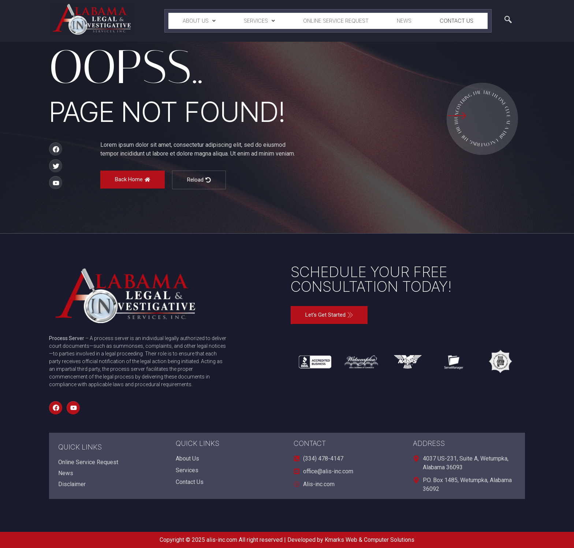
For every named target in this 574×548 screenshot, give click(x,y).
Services (259, 21)
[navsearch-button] (508, 21)
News (404, 21)
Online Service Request (336, 21)
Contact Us (456, 21)
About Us (199, 21)
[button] (199, 21)
